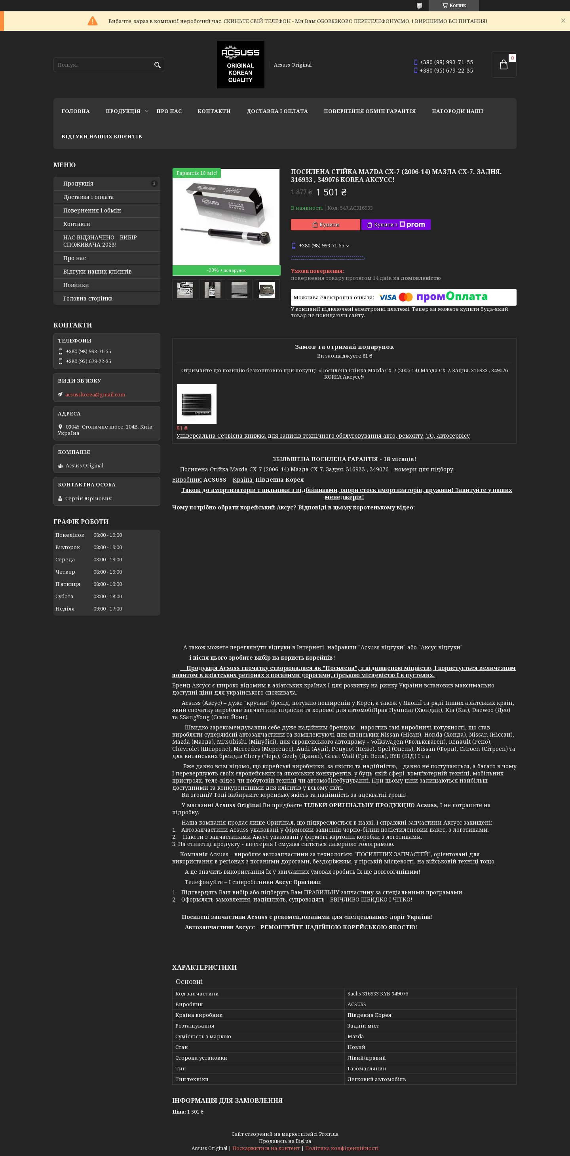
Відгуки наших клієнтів (101, 136)
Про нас (169, 111)
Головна (75, 111)
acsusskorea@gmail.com (95, 394)
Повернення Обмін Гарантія (370, 111)
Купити (329, 224)
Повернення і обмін (92, 210)
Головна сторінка (88, 298)
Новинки (76, 285)
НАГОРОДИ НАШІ (457, 111)
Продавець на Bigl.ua (285, 1141)
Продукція (123, 111)
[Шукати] (157, 65)
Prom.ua (328, 1134)
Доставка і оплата (277, 111)
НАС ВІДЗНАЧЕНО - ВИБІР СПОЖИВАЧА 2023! (100, 241)
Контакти (214, 111)
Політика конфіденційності (342, 1148)
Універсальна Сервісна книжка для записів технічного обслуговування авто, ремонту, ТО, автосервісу (323, 435)
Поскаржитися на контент (266, 1148)
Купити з (399, 224)
